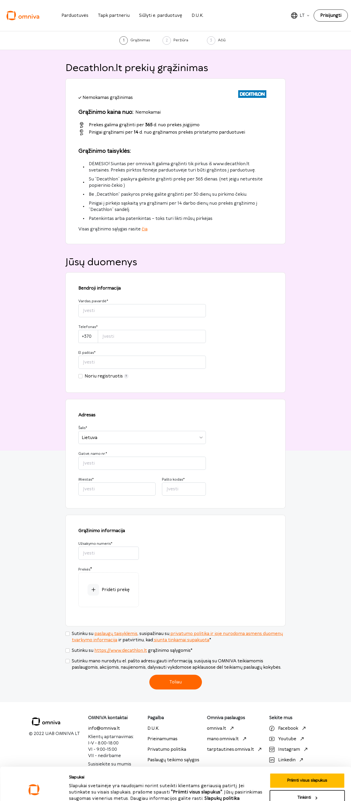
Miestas (86, 479)
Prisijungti (330, 15)
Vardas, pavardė (93, 301)
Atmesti (307, 787)
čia (144, 229)
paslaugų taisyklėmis (116, 634)
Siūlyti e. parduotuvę (160, 15)
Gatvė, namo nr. (92, 453)
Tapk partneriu (114, 15)
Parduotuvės (75, 15)
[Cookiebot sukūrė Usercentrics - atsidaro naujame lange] (34, 791)
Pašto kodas (173, 479)
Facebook (288, 728)
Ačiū (222, 40)
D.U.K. (198, 15)
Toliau (175, 682)
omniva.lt (221, 728)
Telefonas (88, 327)
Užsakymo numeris (95, 543)
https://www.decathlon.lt (120, 650)
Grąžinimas (140, 40)
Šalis (82, 428)
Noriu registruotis (107, 376)
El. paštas (86, 352)
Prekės (84, 569)
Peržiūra (181, 40)
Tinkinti (307, 770)
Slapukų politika (222, 770)
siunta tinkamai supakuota (181, 640)
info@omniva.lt (104, 728)
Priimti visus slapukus (89, 785)
